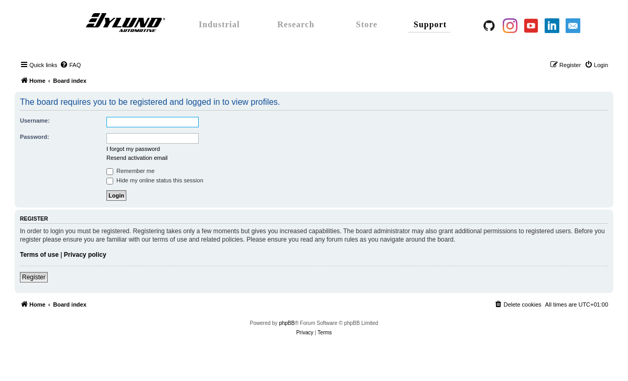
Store (366, 24)
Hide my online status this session (154, 180)
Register (34, 277)
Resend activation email (137, 158)
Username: (35, 120)
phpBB (287, 323)
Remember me (130, 171)
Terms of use (39, 254)
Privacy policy (85, 254)
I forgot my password (133, 149)
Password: (34, 137)
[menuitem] (70, 65)
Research (296, 24)
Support (430, 24)
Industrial (219, 24)
